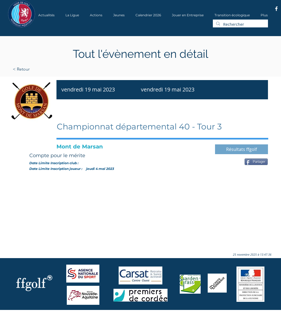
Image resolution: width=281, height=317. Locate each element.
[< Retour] (38, 69)
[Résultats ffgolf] (241, 149)
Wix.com (81, 315)
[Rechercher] (240, 24)
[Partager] (256, 161)
